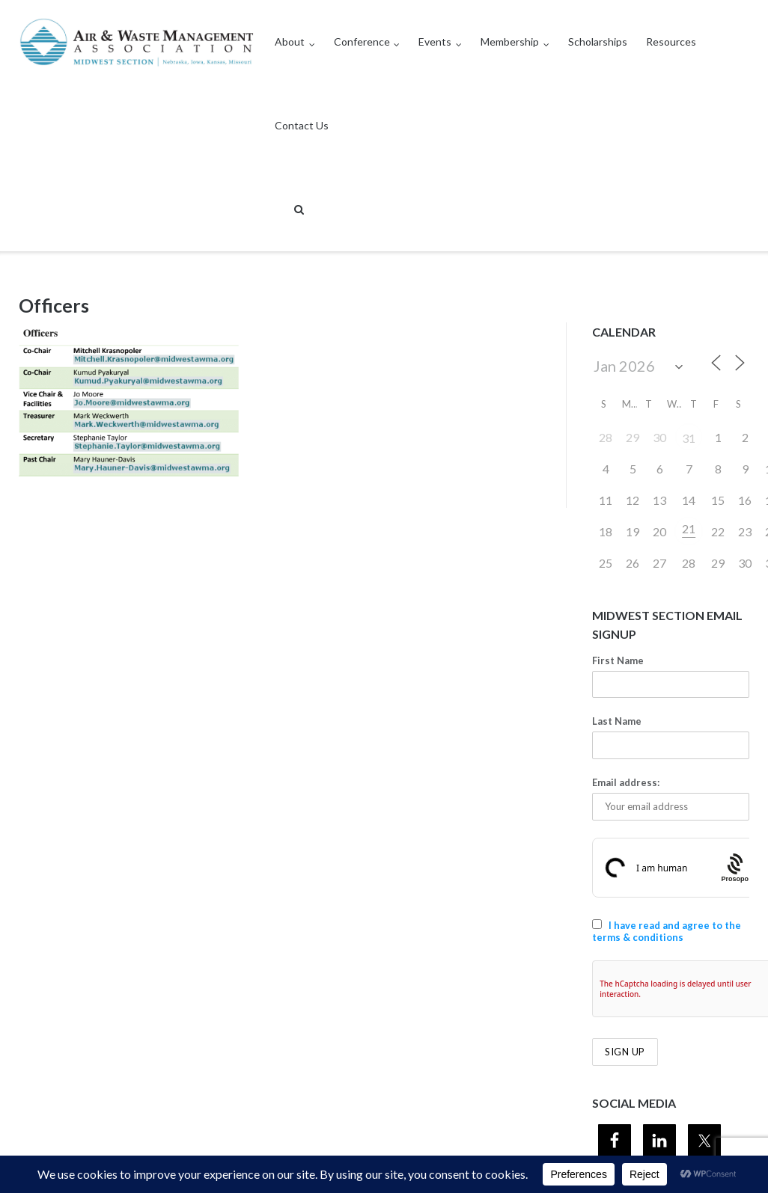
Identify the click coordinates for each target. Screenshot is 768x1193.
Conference (362, 41)
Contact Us (302, 125)
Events (434, 41)
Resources (671, 41)
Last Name (616, 721)
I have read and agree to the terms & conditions (666, 931)
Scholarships (597, 41)
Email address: (625, 782)
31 (688, 438)
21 (688, 528)
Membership (510, 41)
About (290, 41)
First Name (618, 660)
